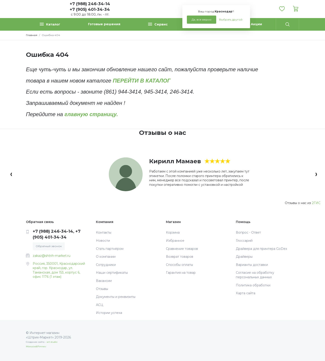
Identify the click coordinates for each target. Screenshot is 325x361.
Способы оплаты (179, 265)
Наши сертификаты (112, 273)
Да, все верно (201, 19)
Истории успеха (109, 313)
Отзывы (102, 289)
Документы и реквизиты (115, 297)
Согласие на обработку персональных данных (255, 275)
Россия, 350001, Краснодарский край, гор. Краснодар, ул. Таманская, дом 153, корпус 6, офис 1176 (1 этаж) (59, 270)
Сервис (158, 24)
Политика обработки (253, 285)
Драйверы (244, 257)
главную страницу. (91, 114)
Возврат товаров (179, 257)
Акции (256, 24)
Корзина (173, 232)
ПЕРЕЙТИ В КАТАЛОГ (142, 81)
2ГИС (316, 203)
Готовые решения (104, 24)
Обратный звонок (49, 246)
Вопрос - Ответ (248, 232)
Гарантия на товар (181, 273)
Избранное (175, 241)
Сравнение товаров (182, 249)
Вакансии (104, 281)
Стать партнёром (109, 249)
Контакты (103, 232)
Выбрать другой (230, 19)
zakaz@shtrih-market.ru (51, 256)
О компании (106, 257)
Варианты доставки (252, 265)
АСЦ (99, 305)
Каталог (50, 24)
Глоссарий (244, 241)
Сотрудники (106, 265)
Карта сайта (245, 293)
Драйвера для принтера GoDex (261, 249)
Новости (103, 241)
